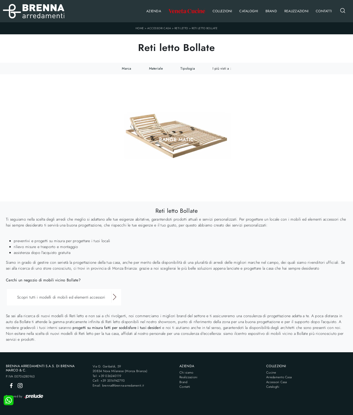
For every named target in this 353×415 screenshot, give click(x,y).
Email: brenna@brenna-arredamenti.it (118, 385)
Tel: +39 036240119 (107, 376)
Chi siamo (186, 372)
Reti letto (181, 28)
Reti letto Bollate (204, 28)
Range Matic (176, 139)
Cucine (271, 372)
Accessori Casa (159, 28)
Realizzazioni (296, 11)
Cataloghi (248, 11)
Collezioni (222, 11)
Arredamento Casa (279, 377)
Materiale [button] (156, 68)
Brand (271, 11)
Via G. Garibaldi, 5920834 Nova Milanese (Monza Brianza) (120, 369)
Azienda (153, 11)
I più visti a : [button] (222, 68)
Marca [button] (126, 68)
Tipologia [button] (187, 68)
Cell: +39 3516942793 (109, 380)
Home (140, 28)
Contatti (324, 11)
